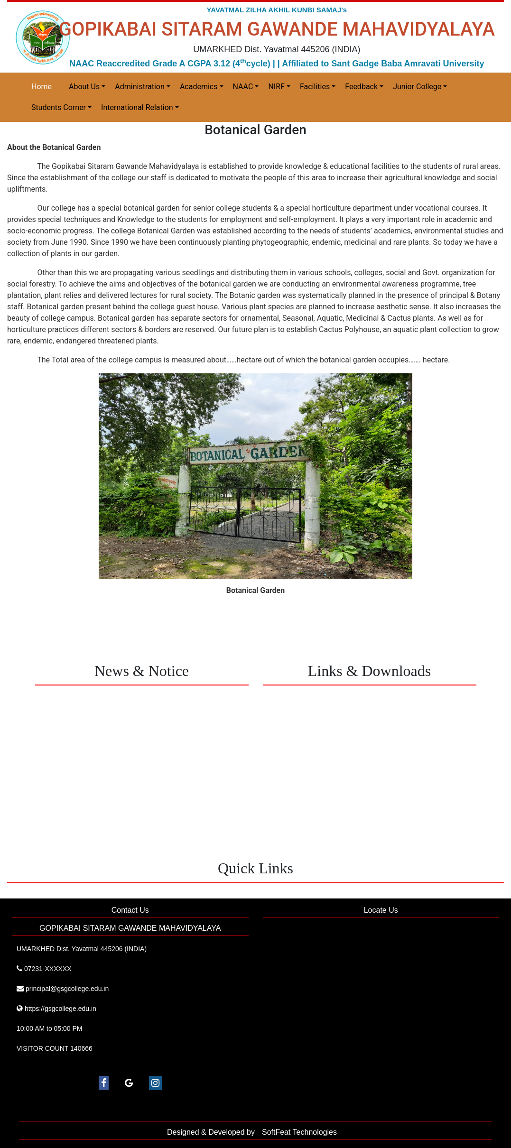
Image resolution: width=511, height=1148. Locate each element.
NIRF (276, 86)
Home (41, 86)
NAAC (243, 86)
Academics (199, 86)
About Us (84, 86)
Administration (140, 86)
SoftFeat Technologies (299, 1132)
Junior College (417, 86)
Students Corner (58, 107)
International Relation (137, 107)
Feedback (361, 86)
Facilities (315, 86)
